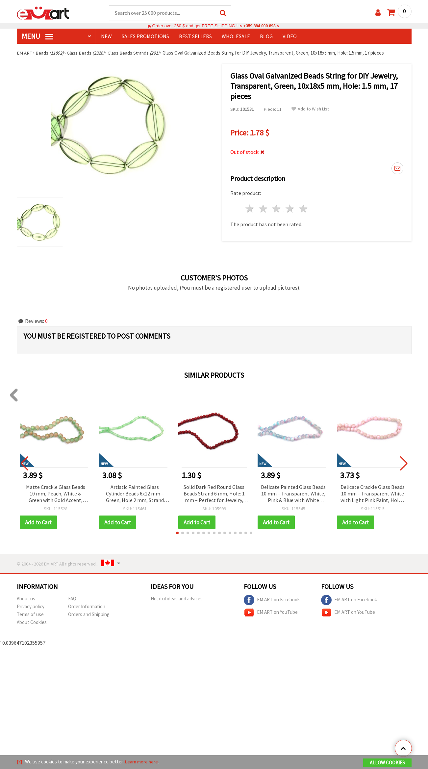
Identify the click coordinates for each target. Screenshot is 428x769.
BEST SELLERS (195, 36)
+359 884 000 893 (259, 26)
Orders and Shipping (89, 615)
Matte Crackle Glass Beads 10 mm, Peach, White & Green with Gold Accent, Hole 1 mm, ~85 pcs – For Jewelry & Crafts (55, 494)
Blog (266, 36)
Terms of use (30, 615)
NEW (106, 36)
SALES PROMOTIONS (145, 36)
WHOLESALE (236, 36)
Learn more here (142, 762)
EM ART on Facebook (272, 600)
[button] (177, 533)
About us (26, 599)
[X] (19, 762)
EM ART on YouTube (271, 613)
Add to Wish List (310, 109)
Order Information (86, 607)
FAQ (72, 599)
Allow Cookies (387, 763)
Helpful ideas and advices (177, 599)
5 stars (304, 208)
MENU (37, 36)
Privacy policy (30, 607)
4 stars (290, 208)
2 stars (263, 208)
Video (290, 36)
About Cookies (32, 623)
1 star (250, 208)
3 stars (277, 208)
